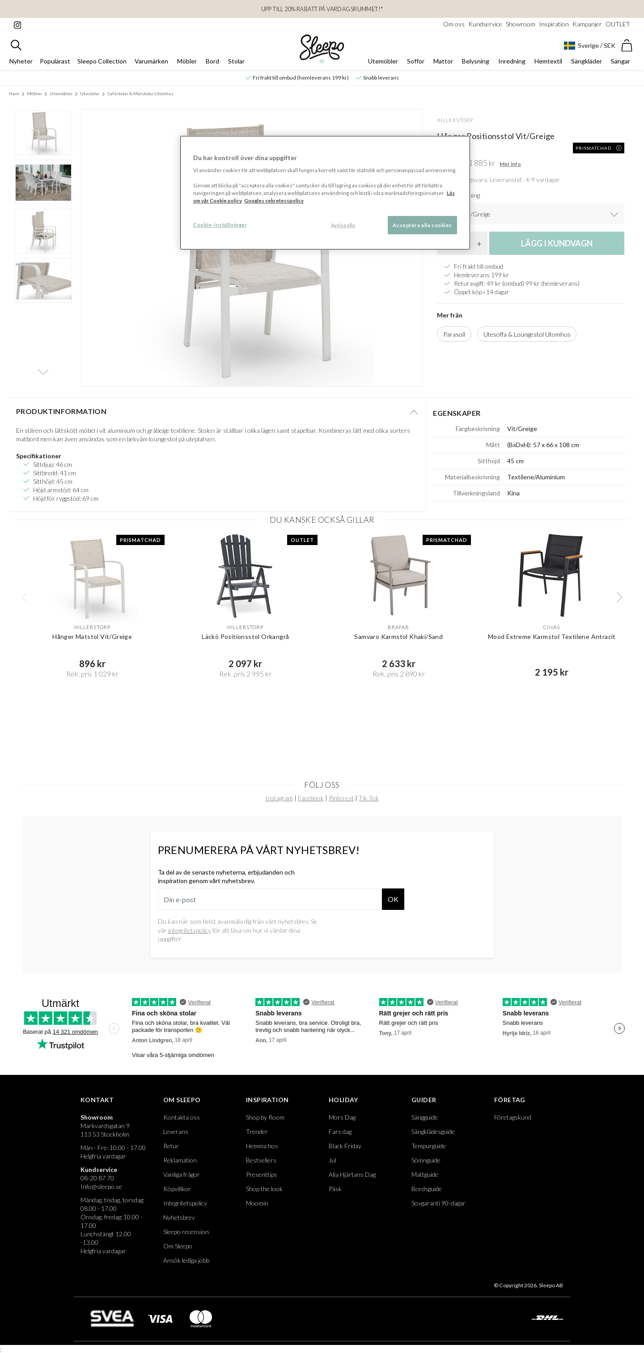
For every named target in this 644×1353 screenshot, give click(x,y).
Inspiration (554, 24)
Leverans (175, 1136)
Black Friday (345, 1150)
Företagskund (512, 1121)
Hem (14, 98)
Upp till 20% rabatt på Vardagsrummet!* (322, 9)
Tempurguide (428, 1150)
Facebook (311, 802)
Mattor (443, 65)
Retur (171, 1150)
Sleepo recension (186, 1236)
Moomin (257, 1207)
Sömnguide (426, 1164)
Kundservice (485, 24)
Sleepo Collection (102, 65)
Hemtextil (548, 65)
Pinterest (341, 802)
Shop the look (264, 1193)
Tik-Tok (369, 802)
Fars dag (340, 1136)
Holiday (343, 1104)
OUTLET (618, 24)
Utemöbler (383, 65)
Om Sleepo (182, 1104)
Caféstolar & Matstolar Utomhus (140, 98)
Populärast (55, 65)
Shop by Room (265, 1121)
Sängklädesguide (433, 1136)
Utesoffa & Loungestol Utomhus (527, 338)
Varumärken (151, 65)
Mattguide (424, 1179)
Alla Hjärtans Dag (352, 1179)
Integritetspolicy (185, 1207)
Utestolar (90, 98)
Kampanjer (587, 24)
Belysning (475, 65)
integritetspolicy (189, 935)
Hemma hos (262, 1150)
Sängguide (424, 1121)
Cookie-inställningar (220, 225)
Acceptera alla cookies (422, 225)
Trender (257, 1136)
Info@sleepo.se (101, 1191)
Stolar (236, 65)
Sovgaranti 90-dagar (438, 1207)
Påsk (335, 1193)
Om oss (454, 24)
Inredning (511, 65)
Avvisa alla (343, 225)
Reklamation (180, 1164)
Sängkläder (586, 65)
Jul (332, 1164)
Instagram (279, 802)
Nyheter (21, 65)
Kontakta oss (181, 1121)
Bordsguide (426, 1193)
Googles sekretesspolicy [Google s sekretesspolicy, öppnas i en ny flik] (274, 200)
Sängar (620, 65)
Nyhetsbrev (179, 1222)
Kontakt (97, 1104)
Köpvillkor (177, 1193)
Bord (212, 65)
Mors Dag (342, 1121)
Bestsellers (261, 1164)
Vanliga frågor (181, 1179)
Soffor (415, 65)
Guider (423, 1104)
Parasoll (454, 338)
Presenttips (261, 1179)
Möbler (187, 65)
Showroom (520, 24)
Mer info (510, 168)
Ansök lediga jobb (186, 1264)
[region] (325, 192)
